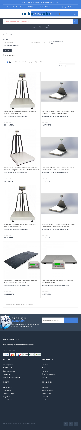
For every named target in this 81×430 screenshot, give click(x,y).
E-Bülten (45, 368)
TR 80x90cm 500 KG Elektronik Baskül (16, 172)
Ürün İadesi (45, 397)
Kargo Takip (7, 397)
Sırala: (54, 62)
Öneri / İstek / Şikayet (49, 374)
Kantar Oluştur (7, 387)
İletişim (44, 377)
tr (38, 170)
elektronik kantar (20, 282)
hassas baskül (23, 111)
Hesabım (70, 7)
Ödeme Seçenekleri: (9, 350)
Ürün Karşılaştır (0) (9, 55)
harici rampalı (26, 280)
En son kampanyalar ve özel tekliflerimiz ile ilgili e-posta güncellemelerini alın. (25, 325)
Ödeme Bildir (7, 390)
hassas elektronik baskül (30, 170)
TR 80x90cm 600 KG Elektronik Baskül (16, 229)
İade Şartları (7, 374)
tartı (15, 280)
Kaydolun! (70, 320)
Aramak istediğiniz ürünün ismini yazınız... (75, 21)
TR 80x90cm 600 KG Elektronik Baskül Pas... (55, 229)
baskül (6, 111)
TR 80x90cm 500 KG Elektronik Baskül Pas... (55, 172)
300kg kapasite (16, 113)
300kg (53, 282)
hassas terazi (32, 111)
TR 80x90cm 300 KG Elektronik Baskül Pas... (55, 116)
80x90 (44, 113)
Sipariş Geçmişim (47, 390)
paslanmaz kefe (62, 113)
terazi (16, 111)
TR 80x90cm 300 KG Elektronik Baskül (16, 116)
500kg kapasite (16, 170)
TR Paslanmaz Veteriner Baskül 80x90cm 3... (56, 285)
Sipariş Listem (46, 393)
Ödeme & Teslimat (9, 371)
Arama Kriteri (7, 39)
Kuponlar (45, 371)
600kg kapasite (16, 226)
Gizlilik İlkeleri (7, 368)
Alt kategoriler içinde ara (56, 42)
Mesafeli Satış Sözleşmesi (11, 377)
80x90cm (7, 113)
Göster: (61, 66)
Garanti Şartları (8, 365)
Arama (10, 34)
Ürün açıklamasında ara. (11, 45)
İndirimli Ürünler (8, 400)
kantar (11, 111)
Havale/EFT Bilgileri (9, 393)
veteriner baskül (61, 280)
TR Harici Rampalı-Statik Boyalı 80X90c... (17, 285)
